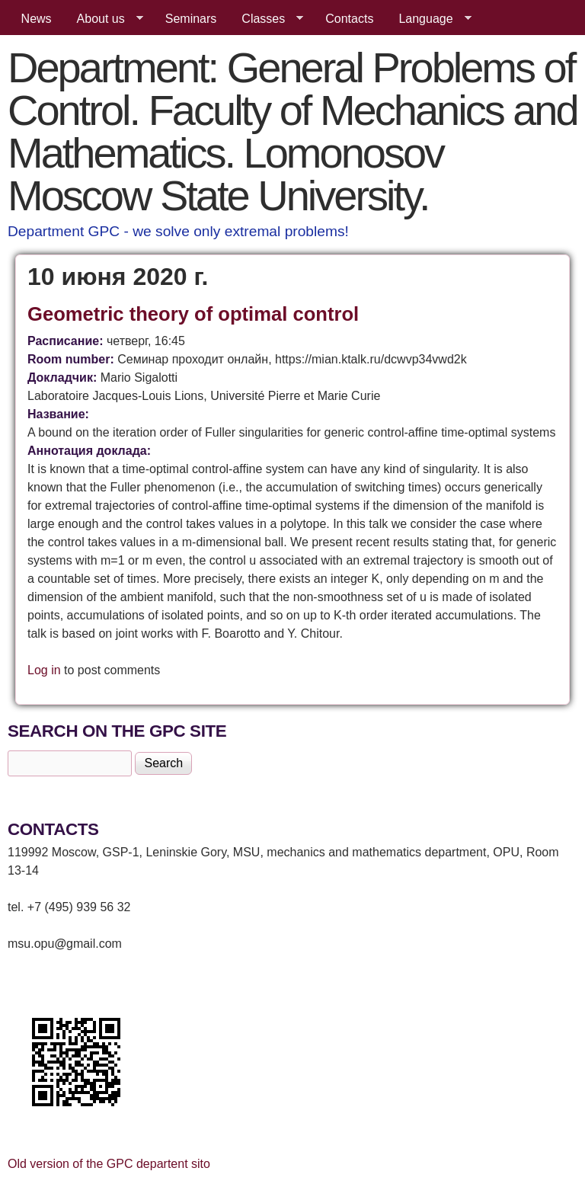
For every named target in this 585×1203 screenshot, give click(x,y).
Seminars (191, 18)
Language (428, 19)
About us (104, 19)
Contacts (349, 18)
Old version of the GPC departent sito (109, 1163)
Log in (44, 670)
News (36, 18)
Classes (266, 19)
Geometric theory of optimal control (193, 314)
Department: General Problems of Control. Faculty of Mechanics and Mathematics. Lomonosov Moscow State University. (292, 131)
